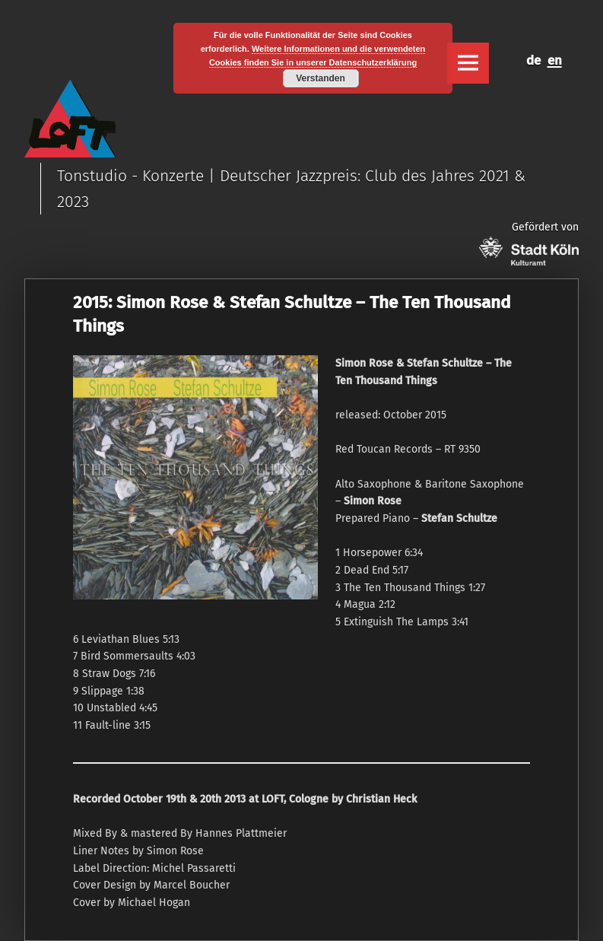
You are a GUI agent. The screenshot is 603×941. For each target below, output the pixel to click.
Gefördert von (529, 243)
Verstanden (320, 78)
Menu (467, 63)
